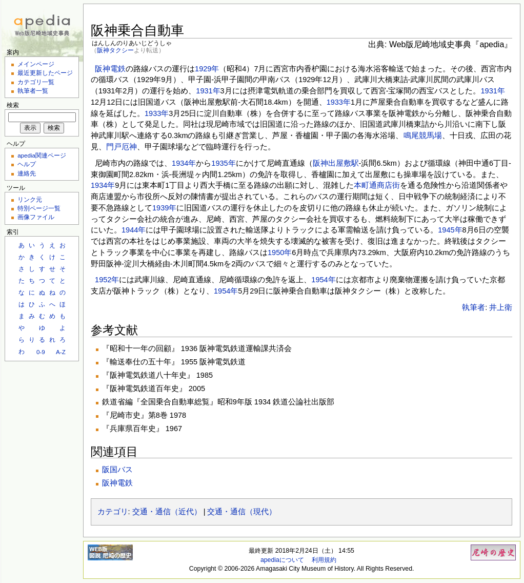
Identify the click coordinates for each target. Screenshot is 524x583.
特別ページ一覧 (39, 208)
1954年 (323, 280)
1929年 (207, 69)
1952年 (107, 280)
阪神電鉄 (110, 69)
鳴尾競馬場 (423, 135)
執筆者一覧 (32, 90)
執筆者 (473, 307)
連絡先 (26, 173)
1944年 (134, 230)
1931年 (208, 91)
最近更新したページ (45, 72)
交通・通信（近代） (166, 512)
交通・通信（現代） (241, 512)
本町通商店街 (377, 185)
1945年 (450, 230)
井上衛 (500, 307)
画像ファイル (35, 216)
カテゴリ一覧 (35, 82)
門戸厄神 (121, 147)
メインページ (35, 64)
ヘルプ (26, 164)
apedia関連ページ (41, 155)
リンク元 (29, 199)
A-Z (61, 351)
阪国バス (117, 469)
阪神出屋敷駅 (336, 163)
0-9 (40, 351)
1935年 (223, 163)
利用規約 (324, 559)
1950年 (280, 252)
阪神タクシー (115, 50)
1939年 (164, 208)
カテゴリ (112, 512)
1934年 (184, 163)
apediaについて (282, 559)
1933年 (339, 102)
